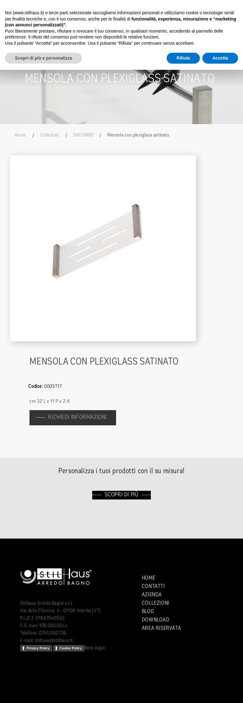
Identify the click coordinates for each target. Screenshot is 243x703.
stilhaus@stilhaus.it (54, 640)
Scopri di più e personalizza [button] (43, 58)
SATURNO (83, 135)
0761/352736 (52, 633)
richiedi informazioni (80, 417)
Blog (148, 612)
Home (20, 135)
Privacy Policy (38, 648)
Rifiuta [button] (183, 58)
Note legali (95, 648)
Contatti (153, 586)
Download (155, 620)
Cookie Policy (70, 648)
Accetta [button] (220, 58)
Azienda (152, 595)
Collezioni (49, 135)
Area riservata (161, 628)
